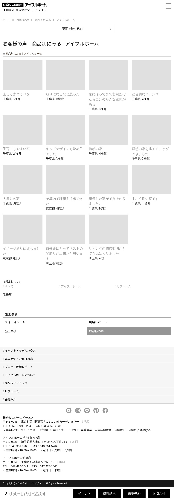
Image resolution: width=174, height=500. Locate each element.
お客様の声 (96, 331)
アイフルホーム (71, 286)
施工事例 (11, 331)
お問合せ (158, 493)
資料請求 (109, 493)
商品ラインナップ (16, 383)
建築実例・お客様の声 (19, 359)
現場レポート (98, 322)
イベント (84, 493)
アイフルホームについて (20, 375)
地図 (86, 421)
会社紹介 (10, 399)
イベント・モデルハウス (20, 350)
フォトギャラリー (17, 322)
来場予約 (134, 493)
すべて (9, 286)
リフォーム (124, 286)
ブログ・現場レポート (19, 367)
